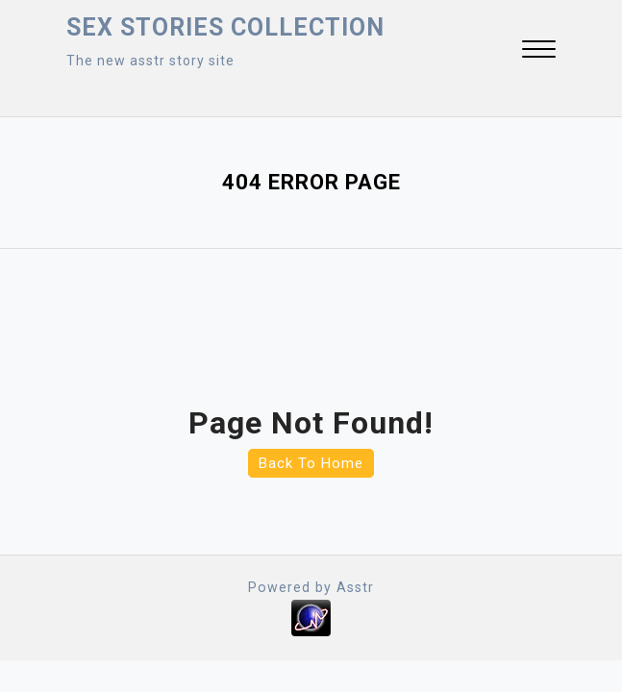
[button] (539, 51)
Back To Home (311, 463)
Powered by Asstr (311, 587)
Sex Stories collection (225, 27)
